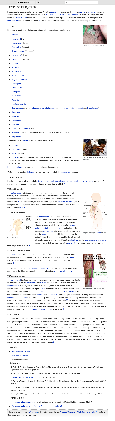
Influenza (15, 157)
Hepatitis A (16, 149)
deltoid (40, 181)
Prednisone (16, 96)
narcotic (72, 225)
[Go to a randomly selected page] (38, 2)
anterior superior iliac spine (95, 240)
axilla (21, 208)
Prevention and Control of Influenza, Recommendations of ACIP (37, 406)
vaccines (25, 140)
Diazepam (16, 92)
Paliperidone (17, 47)
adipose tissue (13, 286)
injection (53, 12)
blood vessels (21, 18)
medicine (91, 12)
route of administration (69, 15)
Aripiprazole (16, 43)
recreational (65, 172)
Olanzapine (16, 84)
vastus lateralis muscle (63, 271)
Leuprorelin (16, 120)
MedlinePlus (35, 377)
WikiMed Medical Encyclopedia (26, 2)
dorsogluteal (49, 181)
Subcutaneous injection (21, 351)
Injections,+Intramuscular (22, 402)
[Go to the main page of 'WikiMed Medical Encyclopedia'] (26, 2)
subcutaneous (13, 21)
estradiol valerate (48, 108)
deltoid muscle (16, 193)
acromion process (65, 202)
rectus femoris (60, 181)
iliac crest (71, 243)
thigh (72, 257)
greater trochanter (49, 234)
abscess (40, 295)
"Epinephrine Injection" (21, 377)
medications (50, 15)
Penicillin (15, 100)
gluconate (27, 128)
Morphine (15, 67)
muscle (82, 12)
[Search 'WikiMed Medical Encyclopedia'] (80, 2)
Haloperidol (16, 39)
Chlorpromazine (18, 51)
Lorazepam (16, 55)
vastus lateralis (73, 181)
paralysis (72, 292)
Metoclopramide (18, 75)
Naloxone (15, 124)
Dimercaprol (16, 112)
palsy (63, 292)
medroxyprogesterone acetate (72, 108)
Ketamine (15, 116)
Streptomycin (17, 88)
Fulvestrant (16, 59)
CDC (58, 328)
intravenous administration (41, 309)
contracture (39, 292)
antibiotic (38, 228)
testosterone (36, 108)
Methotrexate (17, 71)
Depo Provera (92, 108)
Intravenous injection (20, 356)
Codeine (15, 63)
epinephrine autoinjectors (39, 268)
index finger (74, 240)
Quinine (15, 128)
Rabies (14, 153)
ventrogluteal (88, 181)
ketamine (31, 172)
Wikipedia (33, 412)
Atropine (15, 35)
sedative (46, 228)
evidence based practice (17, 298)
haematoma (50, 292)
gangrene (51, 295)
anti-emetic (58, 228)
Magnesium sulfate (19, 80)
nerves (43, 283)
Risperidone (16, 137)
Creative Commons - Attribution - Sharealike (77, 412)
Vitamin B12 (16, 133)
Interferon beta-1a (19, 104)
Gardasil (15, 145)
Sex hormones (17, 108)
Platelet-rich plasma (15, 167)
